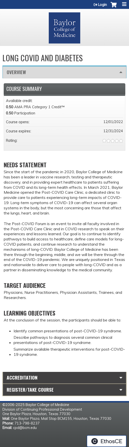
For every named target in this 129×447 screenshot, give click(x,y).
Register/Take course (30, 389)
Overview (16, 72)
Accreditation (22, 377)
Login (102, 4)
